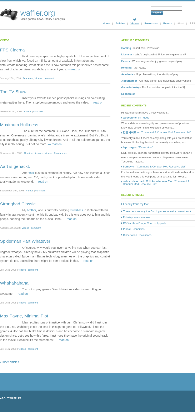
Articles (120, 23)
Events (167, 23)
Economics (128, 93)
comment (49, 78)
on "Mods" (136, 117)
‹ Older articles (9, 362)
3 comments (60, 153)
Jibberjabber (129, 80)
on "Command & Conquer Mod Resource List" (157, 132)
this (31, 173)
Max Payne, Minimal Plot (24, 315)
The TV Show (13, 91)
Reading (126, 67)
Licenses (38, 153)
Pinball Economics (134, 229)
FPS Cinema (12, 49)
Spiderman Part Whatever (25, 241)
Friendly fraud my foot (136, 204)
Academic (28, 78)
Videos (134, 23)
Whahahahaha (14, 283)
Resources (151, 23)
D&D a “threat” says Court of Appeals (144, 223)
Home (106, 23)
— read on (74, 69)
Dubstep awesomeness (136, 217)
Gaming (28, 153)
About (180, 23)
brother (31, 210)
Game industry (130, 87)
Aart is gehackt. (15, 166)
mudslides (76, 210)
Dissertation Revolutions (137, 235)
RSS (192, 23)
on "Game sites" (138, 147)
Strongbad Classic (17, 203)
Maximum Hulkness (19, 124)
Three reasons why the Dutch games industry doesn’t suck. (157, 211)
